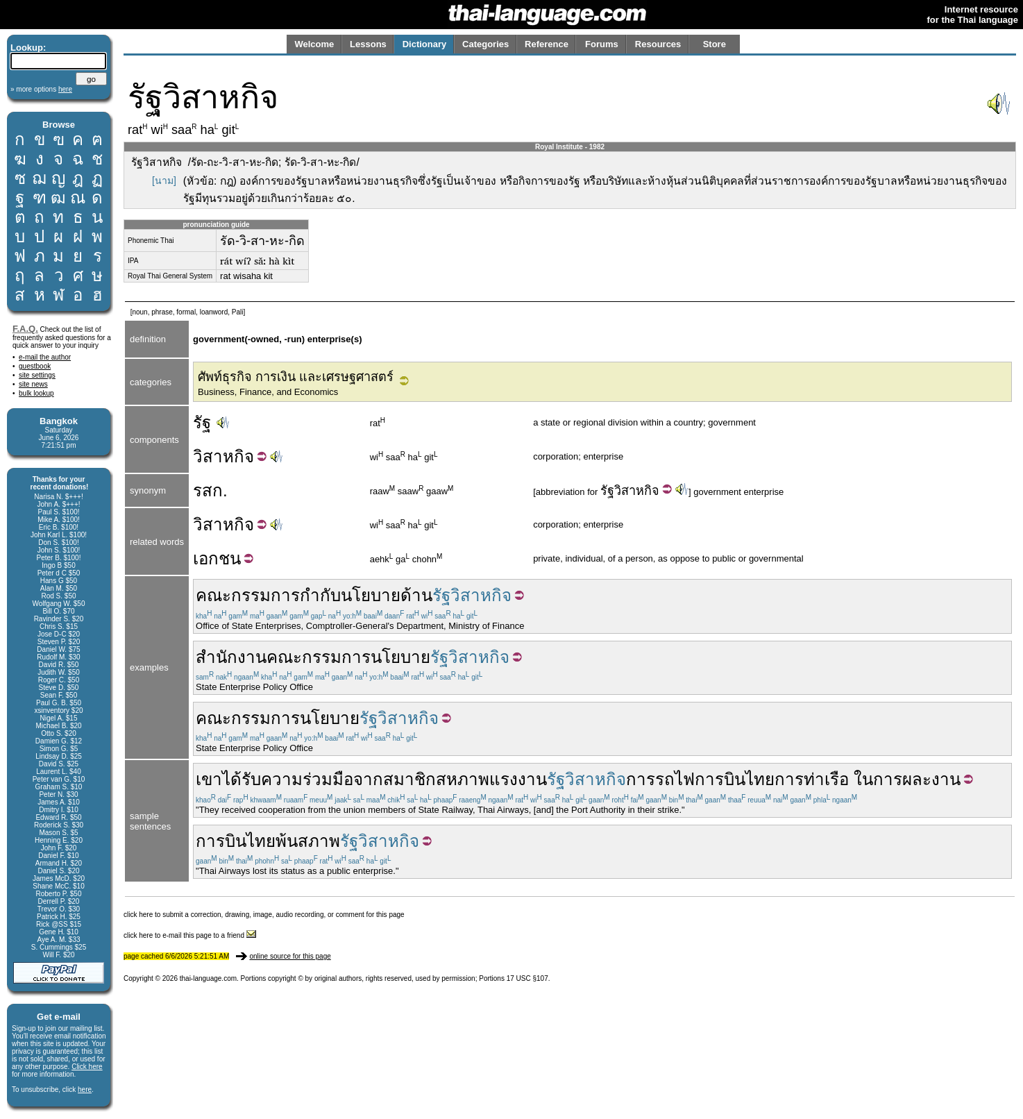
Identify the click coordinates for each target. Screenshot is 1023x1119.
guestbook (35, 366)
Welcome (314, 44)
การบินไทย (735, 779)
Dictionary (425, 44)
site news (33, 384)
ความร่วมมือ (307, 779)
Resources (658, 44)
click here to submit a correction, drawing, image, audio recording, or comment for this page (264, 914)
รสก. (210, 490)
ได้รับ (241, 779)
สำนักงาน (231, 657)
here (85, 1089)
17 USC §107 (527, 978)
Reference (546, 44)
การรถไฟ (660, 779)
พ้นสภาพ (308, 841)
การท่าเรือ (812, 779)
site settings (37, 375)
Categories (485, 44)
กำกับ (320, 595)
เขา (209, 779)
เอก (206, 558)
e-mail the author (45, 357)
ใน (863, 779)
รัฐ (202, 422)
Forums (601, 44)
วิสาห (213, 456)
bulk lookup (36, 393)
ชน (230, 558)
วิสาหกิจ (636, 491)
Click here (86, 1066)
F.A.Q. (25, 328)
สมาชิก (409, 779)
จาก (368, 779)
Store (714, 44)
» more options (41, 89)
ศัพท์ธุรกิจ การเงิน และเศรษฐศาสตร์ (296, 377)
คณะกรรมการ (248, 595)
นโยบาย (370, 595)
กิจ (244, 456)
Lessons (368, 44)
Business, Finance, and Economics (268, 392)
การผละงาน (917, 779)
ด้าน (416, 595)
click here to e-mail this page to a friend (190, 935)
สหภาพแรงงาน (491, 779)
